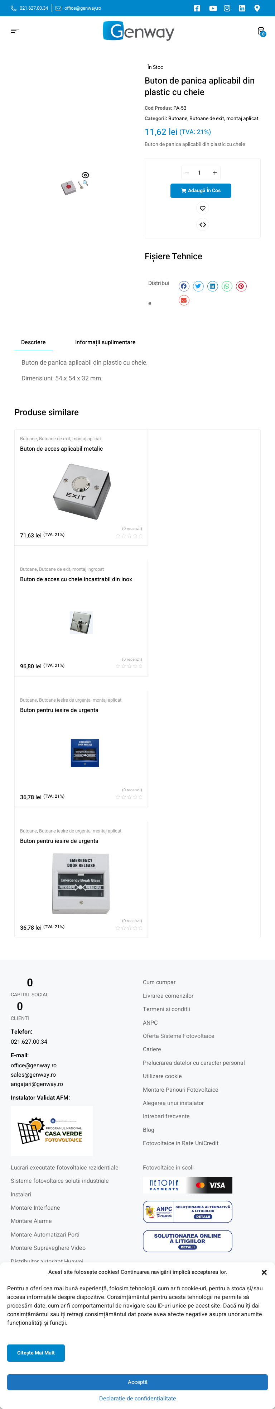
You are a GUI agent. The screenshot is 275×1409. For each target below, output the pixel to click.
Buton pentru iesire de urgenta (59, 720)
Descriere (33, 342)
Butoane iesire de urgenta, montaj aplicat (80, 709)
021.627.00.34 (29, 1052)
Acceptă (138, 1382)
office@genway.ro (34, 1075)
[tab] (33, 342)
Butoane (177, 118)
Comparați (202, 224)
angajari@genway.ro (37, 1094)
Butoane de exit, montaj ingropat (71, 569)
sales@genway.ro (33, 1085)
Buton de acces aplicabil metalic (61, 449)
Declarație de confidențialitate (137, 1398)
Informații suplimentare (105, 342)
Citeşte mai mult (36, 1353)
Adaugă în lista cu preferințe (202, 207)
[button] (264, 1272)
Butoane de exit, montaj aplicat (224, 118)
